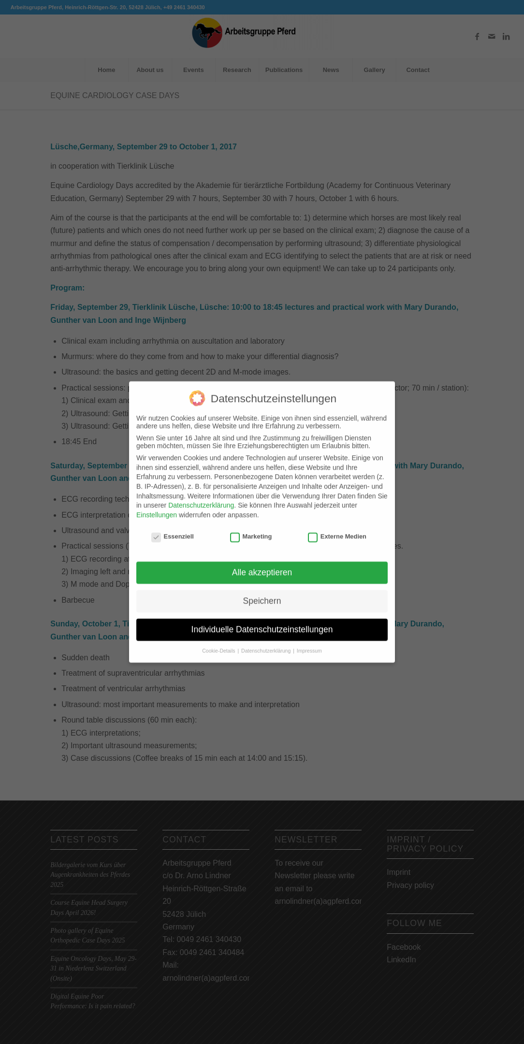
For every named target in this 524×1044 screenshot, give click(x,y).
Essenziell (172, 528)
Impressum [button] (309, 642)
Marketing (251, 528)
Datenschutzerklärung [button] (266, 642)
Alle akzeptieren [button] (262, 564)
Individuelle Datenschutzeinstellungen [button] (262, 621)
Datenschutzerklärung (201, 497)
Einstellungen (156, 506)
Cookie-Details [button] (219, 642)
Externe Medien (337, 528)
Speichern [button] (262, 592)
